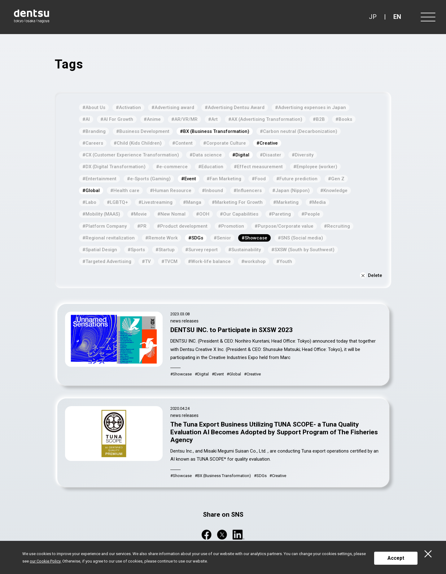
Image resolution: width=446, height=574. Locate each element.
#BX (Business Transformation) (214, 131)
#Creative (267, 143)
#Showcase (254, 238)
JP (373, 16)
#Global (91, 190)
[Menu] (427, 17)
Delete (371, 275)
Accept (395, 558)
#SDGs (195, 238)
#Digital (240, 155)
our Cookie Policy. (45, 561)
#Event (188, 179)
